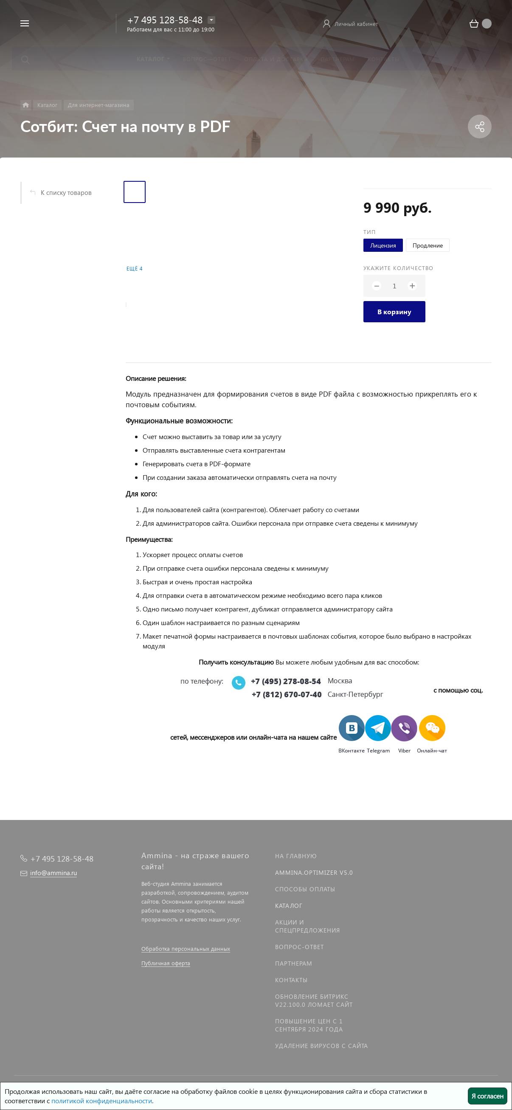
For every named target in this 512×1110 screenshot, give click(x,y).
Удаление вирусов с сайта (321, 1046)
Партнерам (293, 963)
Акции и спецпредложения (307, 926)
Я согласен (488, 1095)
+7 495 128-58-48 (165, 19)
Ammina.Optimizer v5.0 (314, 872)
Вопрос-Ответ (299, 947)
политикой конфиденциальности (101, 1100)
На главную (296, 856)
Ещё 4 (135, 268)
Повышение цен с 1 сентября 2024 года (309, 1025)
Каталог (289, 906)
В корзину (394, 311)
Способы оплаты (305, 889)
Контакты (291, 980)
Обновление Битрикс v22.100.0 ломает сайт (314, 1000)
